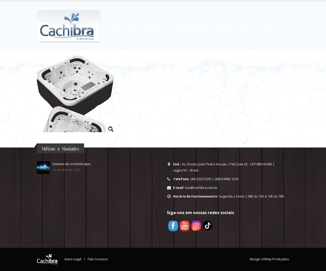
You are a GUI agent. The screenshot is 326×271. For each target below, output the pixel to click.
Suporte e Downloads (192, 26)
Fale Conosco (98, 259)
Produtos (154, 26)
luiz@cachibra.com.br (201, 188)
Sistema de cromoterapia (71, 164)
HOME (130, 26)
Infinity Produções (275, 259)
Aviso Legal (72, 259)
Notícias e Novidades (60, 148)
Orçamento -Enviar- (235, 26)
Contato (268, 26)
